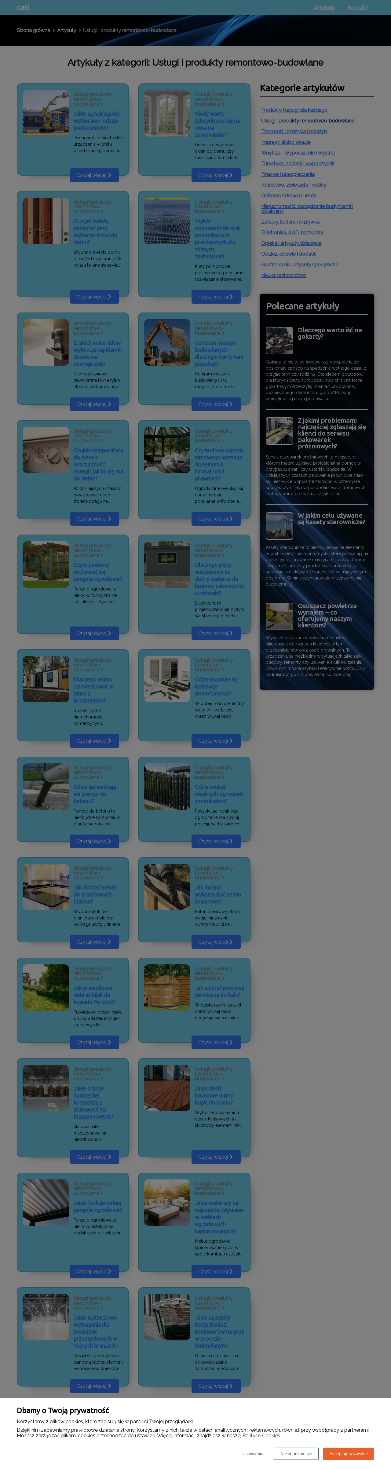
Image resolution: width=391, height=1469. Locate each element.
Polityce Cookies (261, 1435)
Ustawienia (253, 1453)
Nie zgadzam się (296, 1453)
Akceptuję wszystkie (349, 1453)
